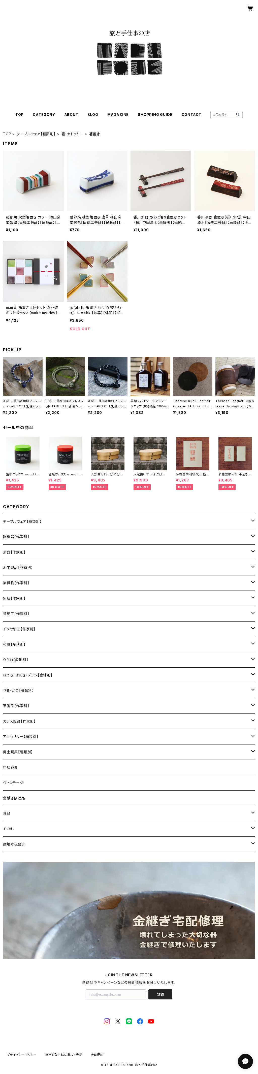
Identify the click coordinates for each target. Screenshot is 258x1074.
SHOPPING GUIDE (155, 114)
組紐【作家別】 (14, 598)
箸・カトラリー (72, 134)
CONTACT (192, 114)
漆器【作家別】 (14, 552)
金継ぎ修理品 (14, 798)
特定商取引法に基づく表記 (64, 1055)
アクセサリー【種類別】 (21, 736)
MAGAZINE (118, 114)
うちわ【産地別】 (15, 660)
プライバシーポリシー (22, 1055)
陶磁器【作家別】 (16, 537)
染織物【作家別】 (16, 583)
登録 (160, 994)
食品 (7, 813)
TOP (19, 114)
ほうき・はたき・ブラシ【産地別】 (28, 675)
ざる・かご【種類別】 (18, 690)
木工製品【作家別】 (18, 567)
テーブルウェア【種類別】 (36, 134)
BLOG (92, 114)
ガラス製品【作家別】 (19, 721)
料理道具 (10, 767)
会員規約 (97, 1055)
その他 (8, 829)
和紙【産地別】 (14, 644)
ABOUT (71, 114)
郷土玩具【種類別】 (18, 752)
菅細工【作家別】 (16, 613)
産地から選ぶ (14, 844)
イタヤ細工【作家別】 (19, 629)
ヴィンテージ (13, 782)
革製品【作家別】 (16, 706)
